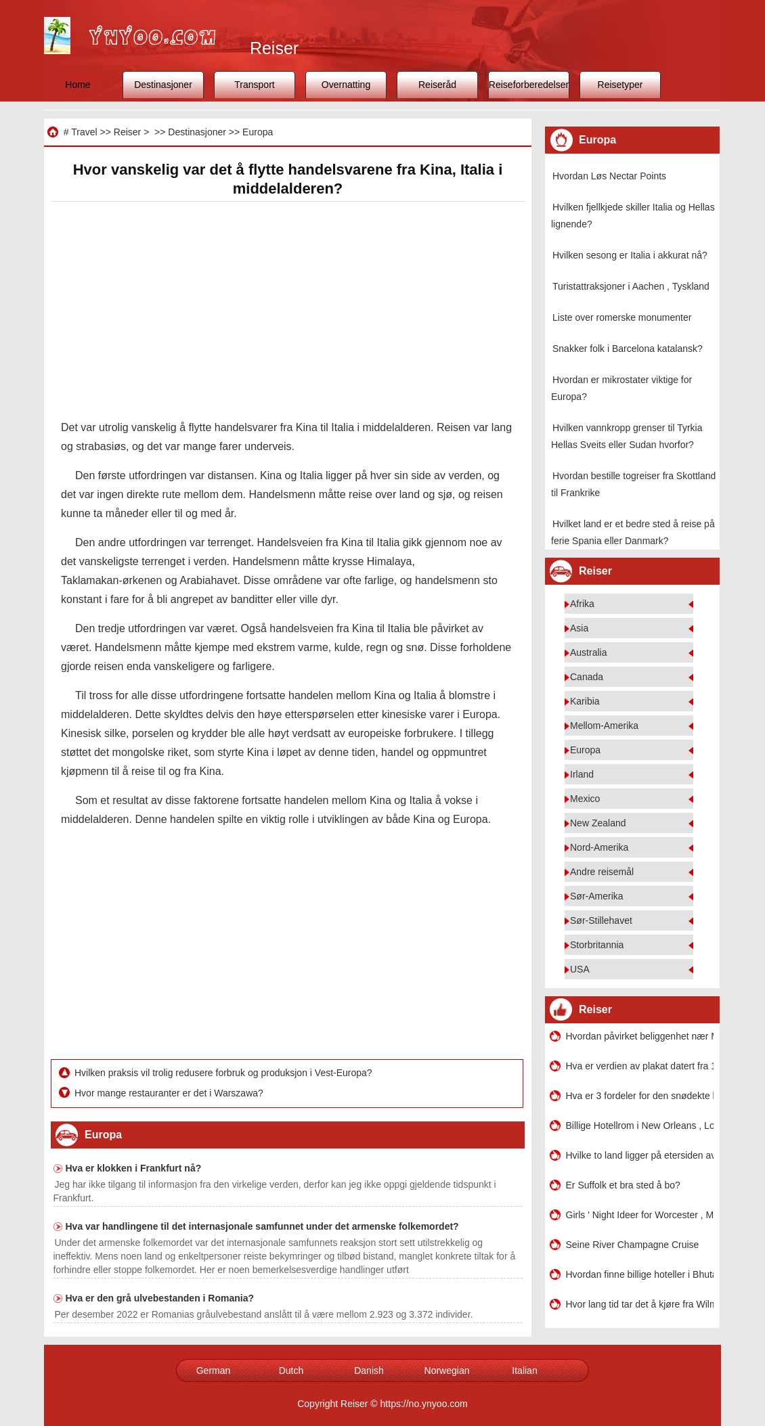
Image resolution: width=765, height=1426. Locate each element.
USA (580, 969)
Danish (369, 1370)
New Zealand (598, 823)
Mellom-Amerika (604, 725)
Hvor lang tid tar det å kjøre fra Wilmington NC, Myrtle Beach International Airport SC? (640, 1304)
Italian (524, 1370)
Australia (588, 652)
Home (77, 84)
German (213, 1370)
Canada (586, 676)
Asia (579, 628)
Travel (84, 132)
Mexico (585, 798)
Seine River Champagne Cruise (632, 1244)
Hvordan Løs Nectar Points (609, 176)
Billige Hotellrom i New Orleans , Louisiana (640, 1125)
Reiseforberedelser (529, 84)
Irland (582, 774)
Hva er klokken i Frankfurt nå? (134, 1168)
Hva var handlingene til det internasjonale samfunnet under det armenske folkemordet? (262, 1226)
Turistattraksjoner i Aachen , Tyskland (630, 286)
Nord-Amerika (599, 847)
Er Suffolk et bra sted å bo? (623, 1185)
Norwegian (447, 1370)
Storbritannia (597, 944)
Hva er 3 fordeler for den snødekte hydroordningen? (640, 1095)
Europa (257, 132)
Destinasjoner (163, 84)
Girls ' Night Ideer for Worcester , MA (640, 1214)
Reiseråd (437, 84)
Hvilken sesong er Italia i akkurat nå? (629, 255)
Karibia (585, 701)
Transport (254, 84)
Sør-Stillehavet (601, 920)
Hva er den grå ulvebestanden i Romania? (160, 1298)
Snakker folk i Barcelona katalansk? (627, 348)
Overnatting (346, 84)
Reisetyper (620, 84)
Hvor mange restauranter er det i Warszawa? (170, 1093)
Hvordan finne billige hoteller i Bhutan (640, 1274)
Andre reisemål (602, 871)
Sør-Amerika (597, 896)
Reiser (127, 132)
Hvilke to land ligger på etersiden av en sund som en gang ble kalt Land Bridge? (640, 1155)
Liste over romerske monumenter (621, 317)
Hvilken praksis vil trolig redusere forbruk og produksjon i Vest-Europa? (224, 1072)
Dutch (291, 1370)
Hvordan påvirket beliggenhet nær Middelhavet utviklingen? (640, 1036)
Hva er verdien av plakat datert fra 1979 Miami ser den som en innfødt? (640, 1066)
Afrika (582, 603)
